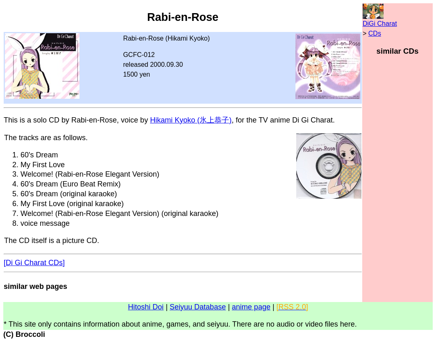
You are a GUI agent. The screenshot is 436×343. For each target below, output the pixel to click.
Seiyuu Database (198, 307)
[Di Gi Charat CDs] (34, 263)
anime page (251, 307)
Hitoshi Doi (146, 307)
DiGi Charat (380, 23)
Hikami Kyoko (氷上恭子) (191, 120)
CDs (374, 33)
